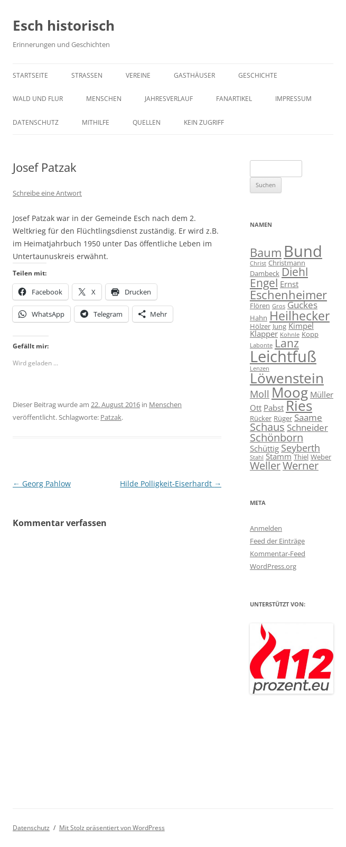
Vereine (138, 75)
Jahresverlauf (169, 98)
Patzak (110, 417)
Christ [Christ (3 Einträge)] (258, 263)
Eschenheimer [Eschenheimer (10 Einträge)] (288, 294)
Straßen (86, 75)
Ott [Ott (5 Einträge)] (255, 407)
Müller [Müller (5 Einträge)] (321, 394)
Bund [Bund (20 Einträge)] (303, 251)
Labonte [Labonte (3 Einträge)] (261, 345)
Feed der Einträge (277, 541)
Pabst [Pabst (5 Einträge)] (274, 407)
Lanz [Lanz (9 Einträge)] (287, 343)
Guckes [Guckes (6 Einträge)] (302, 305)
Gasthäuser (194, 75)
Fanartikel (234, 98)
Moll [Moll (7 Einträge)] (259, 393)
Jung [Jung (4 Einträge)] (279, 326)
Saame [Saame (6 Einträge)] (308, 417)
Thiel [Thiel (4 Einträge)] (301, 457)
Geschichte (257, 75)
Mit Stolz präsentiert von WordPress (112, 827)
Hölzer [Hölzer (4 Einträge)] (260, 326)
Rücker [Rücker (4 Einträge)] (261, 418)
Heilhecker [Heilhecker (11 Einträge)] (299, 315)
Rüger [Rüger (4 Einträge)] (283, 418)
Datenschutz (36, 122)
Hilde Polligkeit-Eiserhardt (170, 483)
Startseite (30, 75)
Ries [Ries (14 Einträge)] (299, 406)
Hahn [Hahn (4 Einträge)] (258, 318)
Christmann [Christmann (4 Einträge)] (286, 263)
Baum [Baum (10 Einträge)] (266, 252)
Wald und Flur (38, 98)
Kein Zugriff (204, 122)
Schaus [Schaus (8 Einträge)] (267, 427)
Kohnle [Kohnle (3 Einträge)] (290, 334)
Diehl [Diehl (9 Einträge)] (295, 271)
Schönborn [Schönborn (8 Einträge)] (276, 437)
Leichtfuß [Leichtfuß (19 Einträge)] (283, 356)
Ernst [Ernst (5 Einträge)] (289, 284)
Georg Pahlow (42, 483)
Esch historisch (64, 25)
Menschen (103, 98)
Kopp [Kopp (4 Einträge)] (310, 334)
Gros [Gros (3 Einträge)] (278, 306)
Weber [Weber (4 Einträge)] (321, 457)
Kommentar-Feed (277, 553)
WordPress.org (273, 566)
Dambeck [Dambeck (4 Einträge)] (264, 273)
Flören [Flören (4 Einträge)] (260, 305)
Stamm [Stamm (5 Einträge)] (279, 456)
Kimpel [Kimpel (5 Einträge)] (301, 325)
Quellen (147, 122)
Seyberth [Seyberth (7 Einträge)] (300, 447)
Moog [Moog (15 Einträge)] (290, 392)
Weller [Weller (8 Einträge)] (265, 465)
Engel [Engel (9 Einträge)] (264, 282)
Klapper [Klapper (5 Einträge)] (264, 333)
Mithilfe (95, 122)
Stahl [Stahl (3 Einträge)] (257, 457)
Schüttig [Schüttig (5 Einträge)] (264, 448)
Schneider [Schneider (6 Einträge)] (307, 427)
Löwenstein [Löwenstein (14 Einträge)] (287, 378)
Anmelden (266, 528)
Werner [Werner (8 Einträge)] (301, 465)
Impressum (293, 98)
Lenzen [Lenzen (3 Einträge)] (259, 368)
